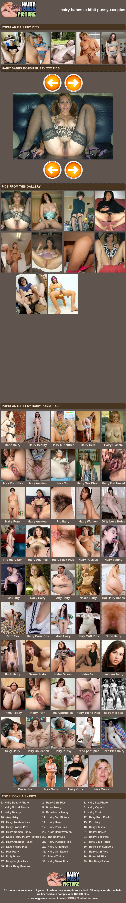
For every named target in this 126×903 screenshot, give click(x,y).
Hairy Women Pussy (19, 832)
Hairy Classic (97, 827)
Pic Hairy (94, 822)
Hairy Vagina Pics (17, 861)
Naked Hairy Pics (17, 846)
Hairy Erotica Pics (17, 827)
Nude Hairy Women (60, 832)
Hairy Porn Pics (57, 827)
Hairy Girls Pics (55, 802)
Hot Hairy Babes (99, 861)
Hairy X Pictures (58, 846)
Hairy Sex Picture (58, 817)
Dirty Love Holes (99, 841)
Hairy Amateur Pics (18, 822)
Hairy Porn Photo (100, 817)
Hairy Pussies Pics (59, 841)
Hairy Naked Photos (17, 807)
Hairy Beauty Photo (17, 802)
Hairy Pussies (97, 832)
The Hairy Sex (56, 837)
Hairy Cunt (94, 812)
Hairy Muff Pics (98, 851)
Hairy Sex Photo (98, 802)
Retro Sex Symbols (101, 846)
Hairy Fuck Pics (99, 837)
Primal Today (56, 856)
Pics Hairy (12, 851)
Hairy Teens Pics (58, 861)
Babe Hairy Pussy (57, 812)
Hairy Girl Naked (58, 851)
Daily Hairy (13, 856)
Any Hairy (12, 817)
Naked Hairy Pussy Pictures (23, 837)
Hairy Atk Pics (98, 856)
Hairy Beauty (13, 812)
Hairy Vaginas (96, 807)
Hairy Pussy (53, 807)
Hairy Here (54, 822)
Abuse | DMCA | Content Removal (77, 898)
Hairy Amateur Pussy (19, 841)
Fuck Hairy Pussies (18, 866)
